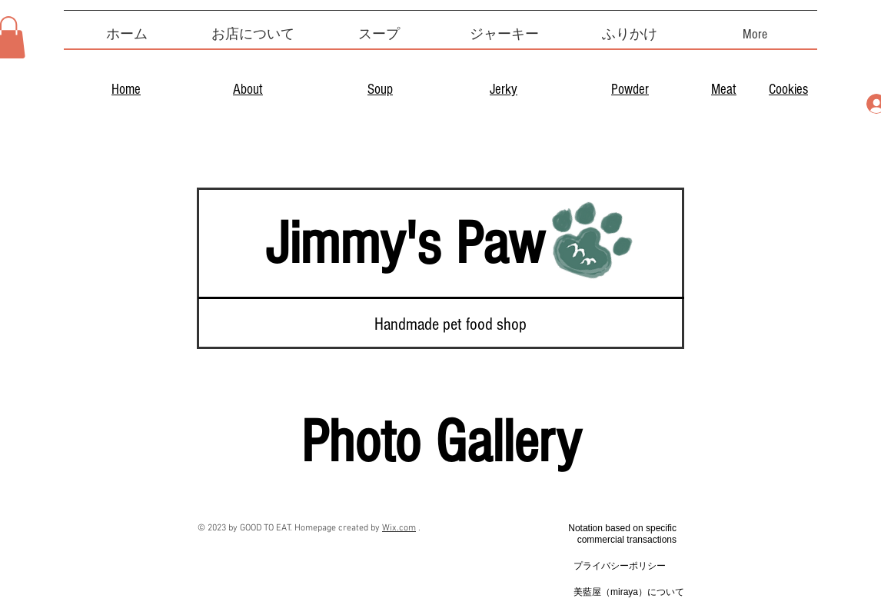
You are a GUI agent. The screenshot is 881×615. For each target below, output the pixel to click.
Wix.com (399, 528)
